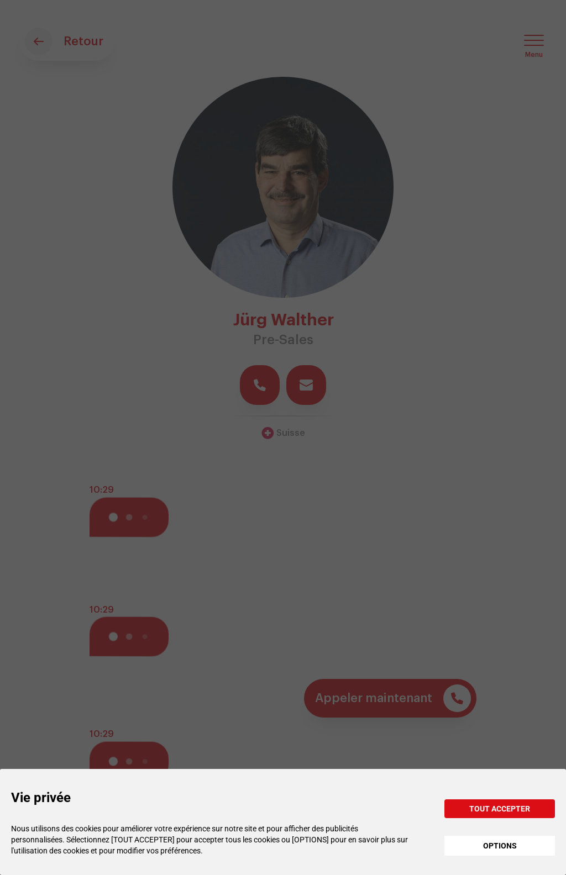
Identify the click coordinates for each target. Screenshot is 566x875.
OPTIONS (500, 845)
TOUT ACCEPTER (499, 808)
